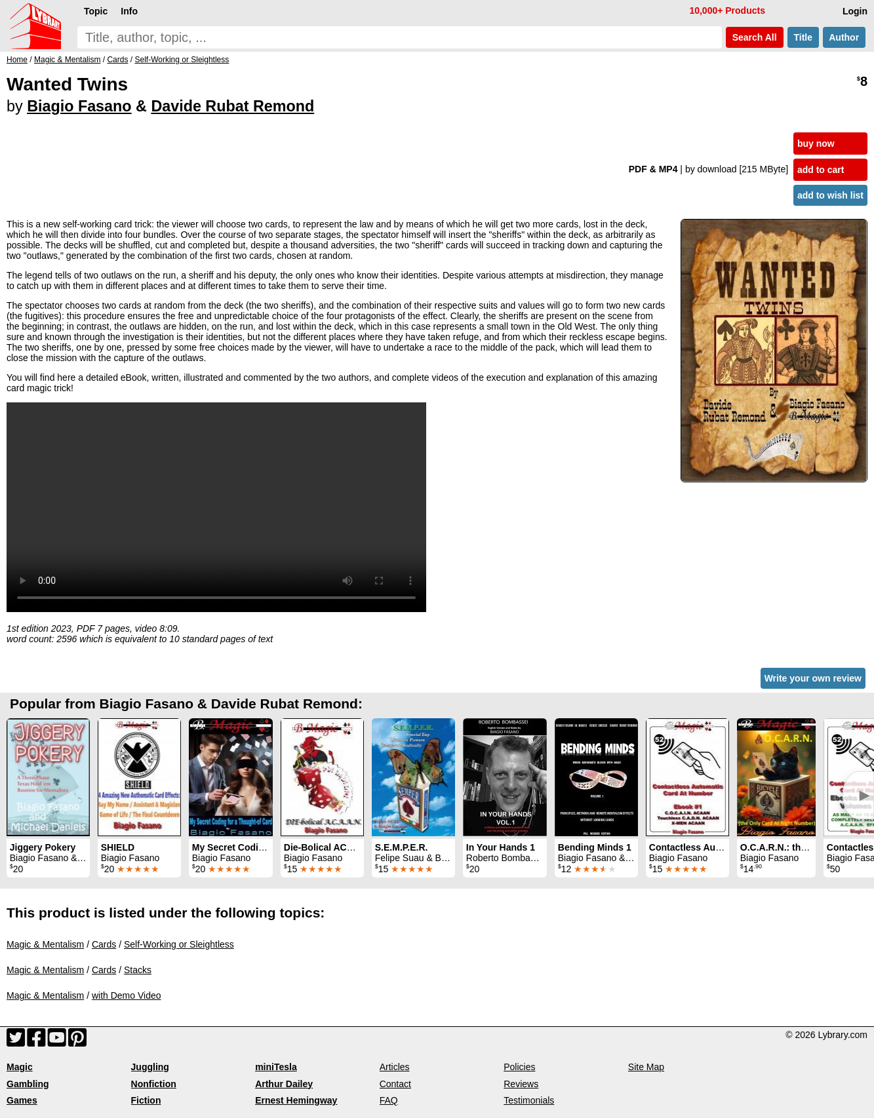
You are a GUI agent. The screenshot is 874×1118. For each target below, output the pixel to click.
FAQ (389, 1100)
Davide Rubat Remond (232, 106)
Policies (519, 1067)
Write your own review (813, 678)
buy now (816, 143)
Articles (395, 1067)
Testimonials (529, 1100)
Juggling (150, 1067)
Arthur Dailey (284, 1084)
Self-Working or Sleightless (179, 944)
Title (803, 37)
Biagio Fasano (79, 106)
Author (844, 37)
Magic (20, 1067)
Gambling (28, 1084)
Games (22, 1100)
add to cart (820, 169)
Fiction (146, 1100)
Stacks (137, 970)
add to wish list (830, 195)
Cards (104, 944)
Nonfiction (153, 1084)
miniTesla (276, 1067)
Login (855, 11)
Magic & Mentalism (45, 944)
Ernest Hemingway (296, 1100)
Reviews (521, 1084)
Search (755, 37)
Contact (395, 1084)
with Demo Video (126, 995)
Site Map (646, 1067)
